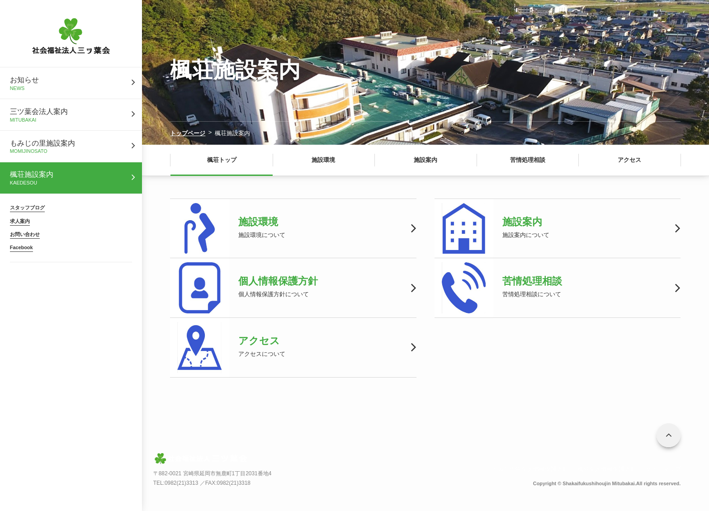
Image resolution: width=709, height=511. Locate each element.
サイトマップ (663, 469)
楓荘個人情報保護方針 (606, 469)
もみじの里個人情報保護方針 (530, 469)
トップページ (187, 133)
